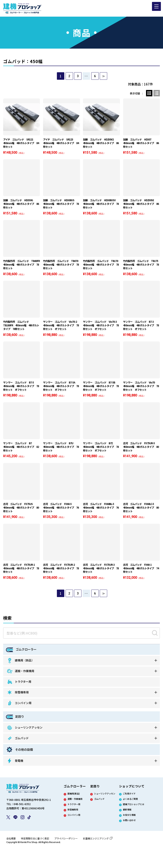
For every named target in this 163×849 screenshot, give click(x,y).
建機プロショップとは (133, 806)
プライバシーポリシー (66, 840)
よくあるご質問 (130, 800)
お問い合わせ (129, 822)
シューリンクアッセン (24, 729)
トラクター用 (19, 683)
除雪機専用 (18, 694)
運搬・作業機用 (20, 672)
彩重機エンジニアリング (97, 840)
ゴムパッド (18, 739)
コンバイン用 (19, 704)
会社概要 (11, 840)
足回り (15, 718)
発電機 (15, 762)
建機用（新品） (20, 662)
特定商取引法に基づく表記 (35, 840)
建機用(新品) (73, 795)
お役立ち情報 (129, 816)
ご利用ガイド (129, 795)
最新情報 (127, 811)
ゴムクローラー (21, 651)
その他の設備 (19, 751)
